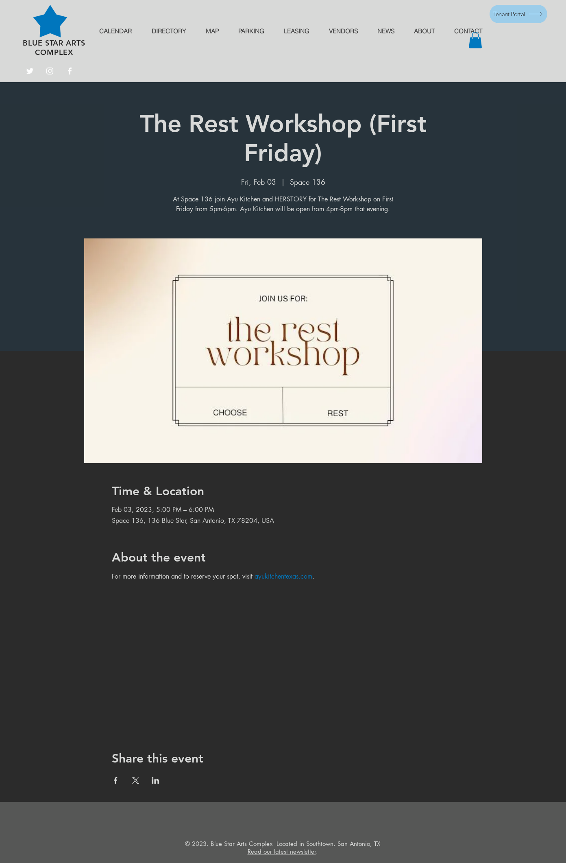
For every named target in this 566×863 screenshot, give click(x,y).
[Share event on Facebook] (116, 780)
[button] (475, 40)
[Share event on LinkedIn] (155, 780)
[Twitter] (30, 71)
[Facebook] (69, 71)
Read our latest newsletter (282, 851)
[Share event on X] (135, 780)
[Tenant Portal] (518, 14)
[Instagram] (49, 71)
